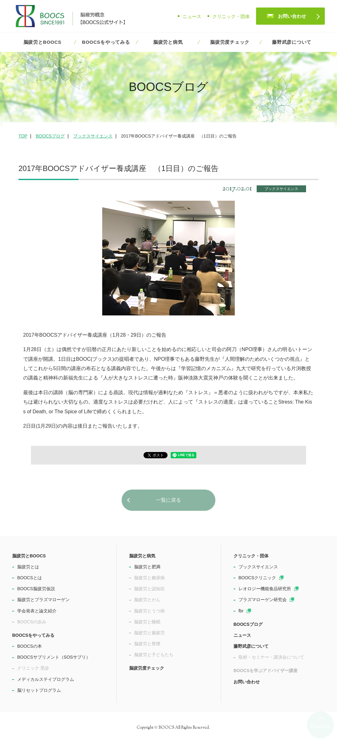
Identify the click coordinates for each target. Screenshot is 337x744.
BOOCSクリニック (257, 577)
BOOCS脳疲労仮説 (36, 588)
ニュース (192, 16)
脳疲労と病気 (168, 42)
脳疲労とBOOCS (42, 42)
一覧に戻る (168, 500)
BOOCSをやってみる (106, 42)
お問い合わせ (292, 16)
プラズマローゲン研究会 (263, 599)
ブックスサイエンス (281, 189)
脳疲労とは (28, 566)
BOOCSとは (29, 577)
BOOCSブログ (248, 624)
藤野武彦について (291, 42)
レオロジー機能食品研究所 (265, 588)
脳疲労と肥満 (147, 566)
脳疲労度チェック (229, 42)
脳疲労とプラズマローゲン (43, 599)
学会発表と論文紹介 (37, 610)
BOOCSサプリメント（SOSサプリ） (53, 657)
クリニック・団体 (231, 16)
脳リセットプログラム (39, 690)
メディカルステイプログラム (45, 679)
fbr (241, 610)
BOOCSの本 (29, 646)
